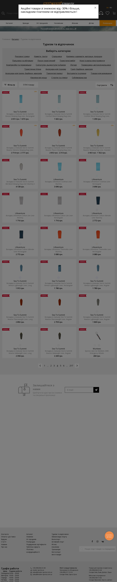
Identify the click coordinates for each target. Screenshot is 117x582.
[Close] (95, 8)
